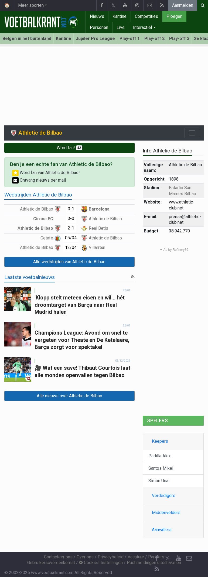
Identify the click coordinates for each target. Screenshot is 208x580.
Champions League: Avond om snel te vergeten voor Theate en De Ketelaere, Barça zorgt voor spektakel (82, 339)
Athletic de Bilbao (40, 209)
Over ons (85, 556)
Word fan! (70, 147)
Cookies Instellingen (101, 562)
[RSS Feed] (156, 569)
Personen (99, 27)
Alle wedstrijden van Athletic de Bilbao (69, 261)
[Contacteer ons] (189, 558)
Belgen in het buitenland (26, 38)
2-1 (71, 228)
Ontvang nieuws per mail (39, 180)
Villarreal (93, 247)
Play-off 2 (154, 38)
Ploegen (174, 16)
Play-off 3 (179, 38)
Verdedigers (163, 495)
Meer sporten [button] (31, 5)
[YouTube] (178, 558)
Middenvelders (166, 512)
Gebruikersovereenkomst (51, 562)
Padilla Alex (159, 455)
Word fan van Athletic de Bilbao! (46, 172)
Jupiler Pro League (95, 38)
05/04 (71, 237)
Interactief (142, 27)
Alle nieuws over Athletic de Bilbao (69, 395)
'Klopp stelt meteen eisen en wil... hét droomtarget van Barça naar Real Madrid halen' (80, 304)
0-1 (71, 208)
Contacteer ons (58, 556)
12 (28, 378)
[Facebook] (156, 558)
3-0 (71, 218)
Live (121, 27)
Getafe (50, 238)
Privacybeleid (111, 556)
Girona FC (47, 218)
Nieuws (97, 16)
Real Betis (94, 228)
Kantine (119, 16)
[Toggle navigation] (191, 133)
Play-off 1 (130, 38)
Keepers (160, 441)
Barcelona (95, 209)
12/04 (71, 247)
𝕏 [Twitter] (167, 558)
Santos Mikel (160, 468)
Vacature (136, 556)
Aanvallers (162, 529)
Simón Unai (158, 480)
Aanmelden (182, 5)
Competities (146, 16)
